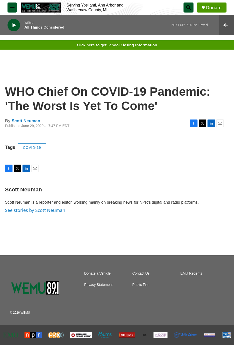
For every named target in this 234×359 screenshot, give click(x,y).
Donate (214, 7)
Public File (140, 285)
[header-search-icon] (189, 8)
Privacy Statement (98, 285)
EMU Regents (191, 273)
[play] (14, 25)
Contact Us (141, 273)
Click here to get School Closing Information (117, 44)
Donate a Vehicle (97, 273)
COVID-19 (32, 148)
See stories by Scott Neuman (35, 210)
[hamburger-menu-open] (12, 8)
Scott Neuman (26, 120)
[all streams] (226, 25)
